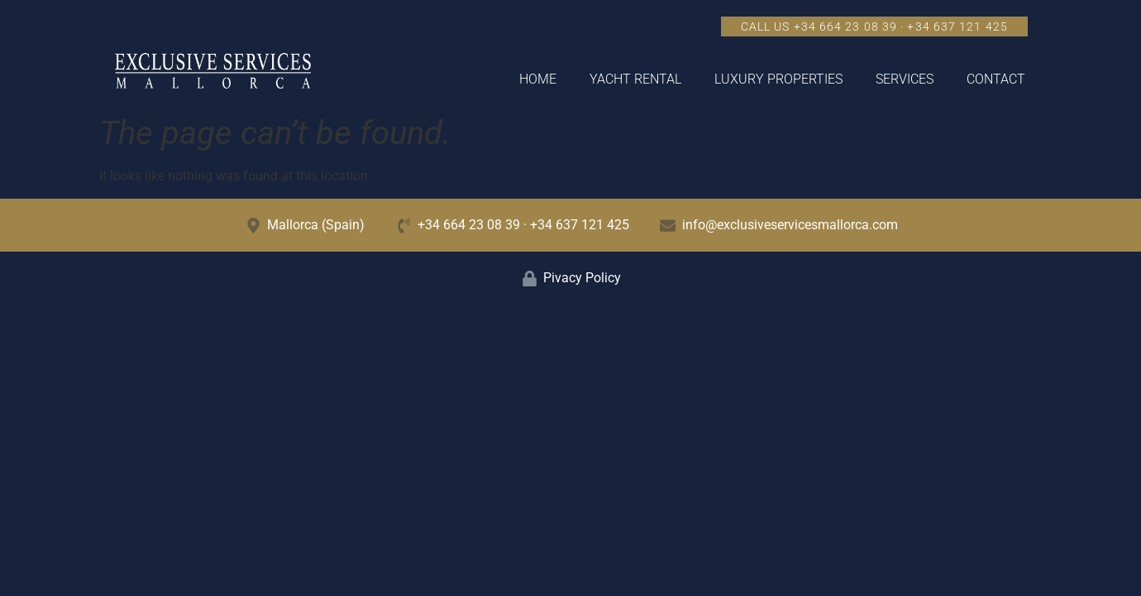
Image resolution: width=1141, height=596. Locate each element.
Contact (996, 79)
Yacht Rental (635, 79)
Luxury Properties (778, 79)
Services (904, 79)
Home (537, 79)
